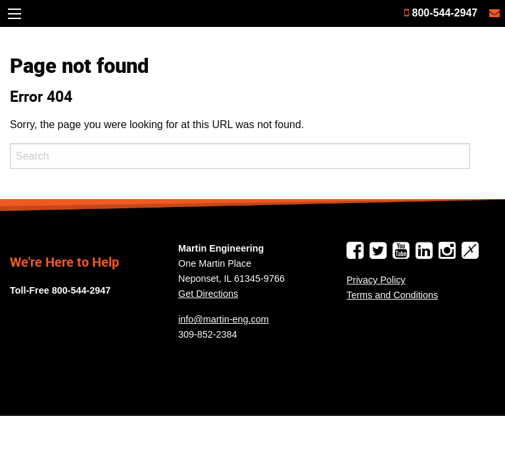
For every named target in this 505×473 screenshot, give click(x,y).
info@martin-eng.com (223, 319)
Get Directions (208, 293)
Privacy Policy (376, 280)
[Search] (240, 156)
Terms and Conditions (392, 295)
